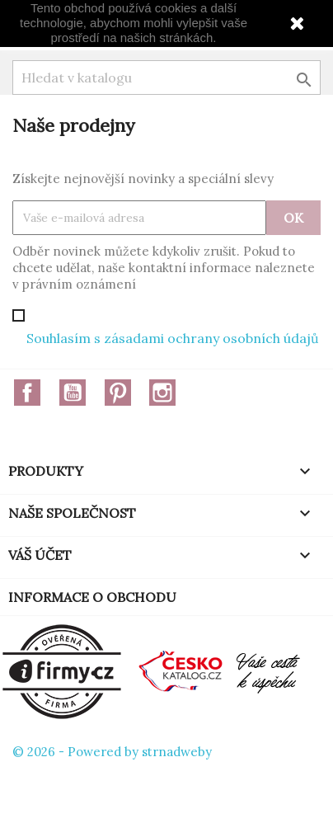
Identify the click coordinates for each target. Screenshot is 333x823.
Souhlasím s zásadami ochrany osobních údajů (172, 338)
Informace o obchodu (92, 597)
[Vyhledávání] (166, 77)
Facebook (27, 392)
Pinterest (118, 392)
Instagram (162, 392)
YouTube (72, 392)
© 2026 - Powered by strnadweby (112, 752)
